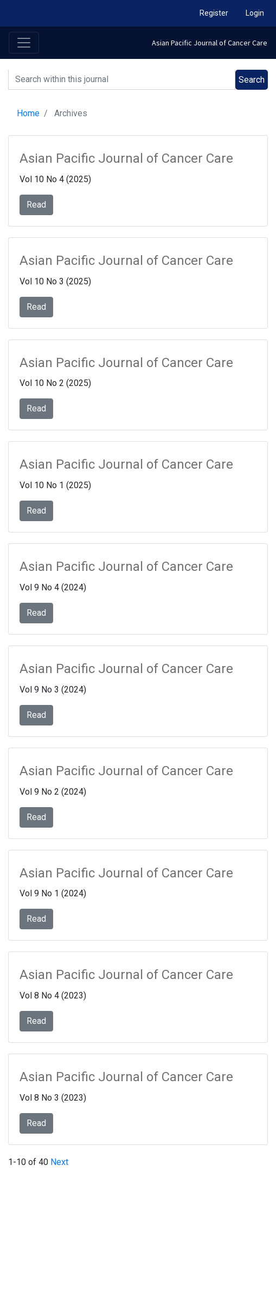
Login (255, 13)
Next (59, 1162)
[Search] (121, 80)
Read (36, 204)
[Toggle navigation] (24, 43)
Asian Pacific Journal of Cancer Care (209, 43)
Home (28, 113)
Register (214, 13)
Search (252, 80)
